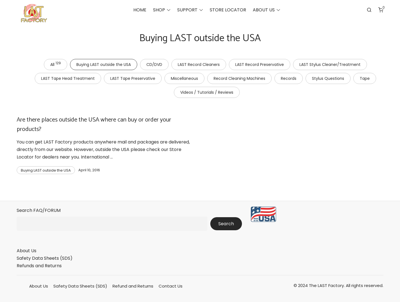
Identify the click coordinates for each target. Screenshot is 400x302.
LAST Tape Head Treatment (68, 78)
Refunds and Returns (39, 266)
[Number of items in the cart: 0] (380, 9)
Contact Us (170, 286)
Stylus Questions (328, 78)
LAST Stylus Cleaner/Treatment (330, 64)
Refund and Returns (132, 286)
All (55, 64)
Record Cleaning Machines (239, 78)
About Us (26, 250)
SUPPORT (187, 10)
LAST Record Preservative (259, 64)
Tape (365, 78)
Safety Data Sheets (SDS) (44, 258)
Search (226, 224)
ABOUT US (264, 10)
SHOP (159, 10)
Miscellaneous (184, 78)
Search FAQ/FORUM (39, 210)
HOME (139, 10)
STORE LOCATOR (228, 10)
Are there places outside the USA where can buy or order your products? (94, 124)
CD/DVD (154, 64)
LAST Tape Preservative (132, 78)
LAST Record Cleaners (199, 64)
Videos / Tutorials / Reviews (206, 92)
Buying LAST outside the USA (103, 64)
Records (288, 78)
